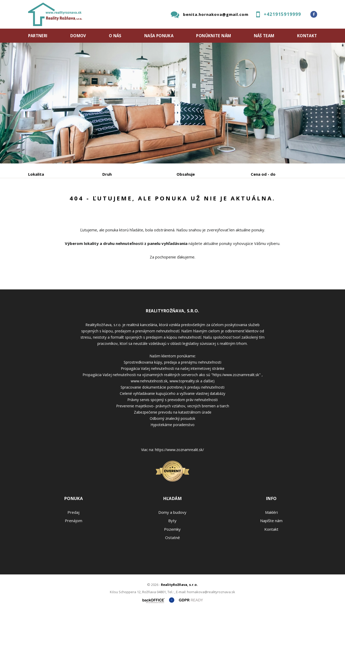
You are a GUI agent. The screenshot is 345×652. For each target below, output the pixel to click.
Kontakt (307, 35)
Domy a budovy (172, 551)
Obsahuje (186, 174)
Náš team (264, 35)
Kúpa (106, 201)
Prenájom (76, 201)
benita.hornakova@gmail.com (215, 14)
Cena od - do (263, 174)
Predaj (44, 201)
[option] (172, 103)
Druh (107, 174)
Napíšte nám (271, 560)
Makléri (271, 551)
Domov (78, 35)
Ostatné (172, 577)
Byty (172, 560)
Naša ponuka (158, 35)
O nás (115, 35)
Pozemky (172, 568)
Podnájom (137, 201)
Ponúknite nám (213, 35)
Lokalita (36, 174)
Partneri (38, 35)
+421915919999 (282, 14)
